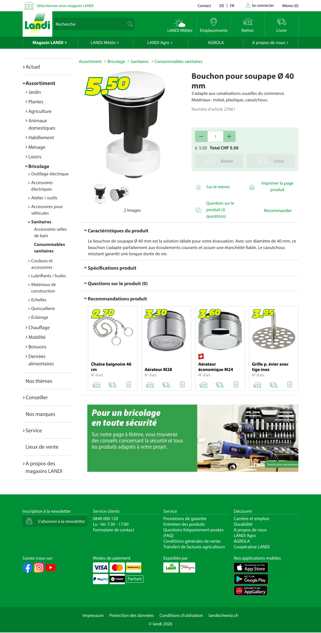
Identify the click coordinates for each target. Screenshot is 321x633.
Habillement (41, 137)
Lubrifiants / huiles (48, 276)
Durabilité (243, 524)
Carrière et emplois (251, 518)
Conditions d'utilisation (181, 615)
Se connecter (263, 5)
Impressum (93, 615)
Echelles (39, 300)
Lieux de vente (42, 446)
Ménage (37, 147)
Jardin (35, 92)
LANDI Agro (158, 42)
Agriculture (40, 111)
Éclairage (39, 317)
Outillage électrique (50, 174)
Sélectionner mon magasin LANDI (65, 5)
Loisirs (35, 156)
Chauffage (39, 327)
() (290, 5)
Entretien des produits (184, 524)
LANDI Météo (103, 42)
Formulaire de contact (113, 530)
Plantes (36, 101)
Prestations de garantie (185, 518)
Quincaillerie (43, 308)
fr (232, 5)
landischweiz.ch (223, 615)
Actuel (33, 66)
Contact (204, 5)
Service (34, 430)
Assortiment (40, 83)
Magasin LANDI (47, 42)
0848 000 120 (105, 518)
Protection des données (131, 615)
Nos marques (40, 414)
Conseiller (37, 397)
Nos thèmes (39, 380)
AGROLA (216, 42)
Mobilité (37, 337)
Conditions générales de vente (191, 541)
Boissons (38, 346)
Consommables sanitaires (179, 61)
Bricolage (39, 166)
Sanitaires (41, 222)
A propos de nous (268, 42)
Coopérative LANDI (252, 547)
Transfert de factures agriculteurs (194, 547)
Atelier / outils (44, 198)
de (222, 5)
